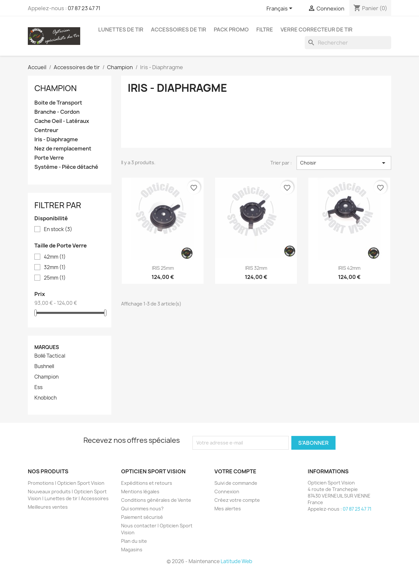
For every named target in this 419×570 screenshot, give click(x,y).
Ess (38, 387)
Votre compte (235, 471)
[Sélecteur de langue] (280, 9)
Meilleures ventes (48, 507)
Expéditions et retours (146, 483)
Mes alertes (227, 508)
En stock (58, 229)
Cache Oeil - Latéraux (61, 121)
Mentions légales (140, 491)
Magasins (131, 549)
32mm (55, 267)
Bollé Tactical (49, 356)
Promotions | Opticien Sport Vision (66, 483)
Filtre (264, 29)
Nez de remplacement (62, 148)
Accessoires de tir (178, 29)
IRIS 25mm (163, 268)
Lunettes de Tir (120, 29)
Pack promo (231, 29)
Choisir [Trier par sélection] (344, 163)
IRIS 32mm (256, 268)
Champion (55, 88)
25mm (55, 278)
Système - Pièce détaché (66, 167)
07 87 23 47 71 (84, 8)
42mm (55, 257)
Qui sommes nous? (142, 508)
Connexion (226, 491)
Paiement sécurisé (142, 517)
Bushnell (44, 366)
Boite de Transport (58, 102)
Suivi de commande (235, 483)
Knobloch (45, 398)
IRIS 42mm (349, 268)
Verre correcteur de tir (317, 29)
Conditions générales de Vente (156, 500)
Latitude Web (236, 561)
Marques (46, 347)
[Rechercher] (348, 42)
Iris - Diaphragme (56, 139)
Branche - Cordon (57, 111)
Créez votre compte (237, 500)
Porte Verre (49, 157)
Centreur (46, 130)
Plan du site (134, 541)
